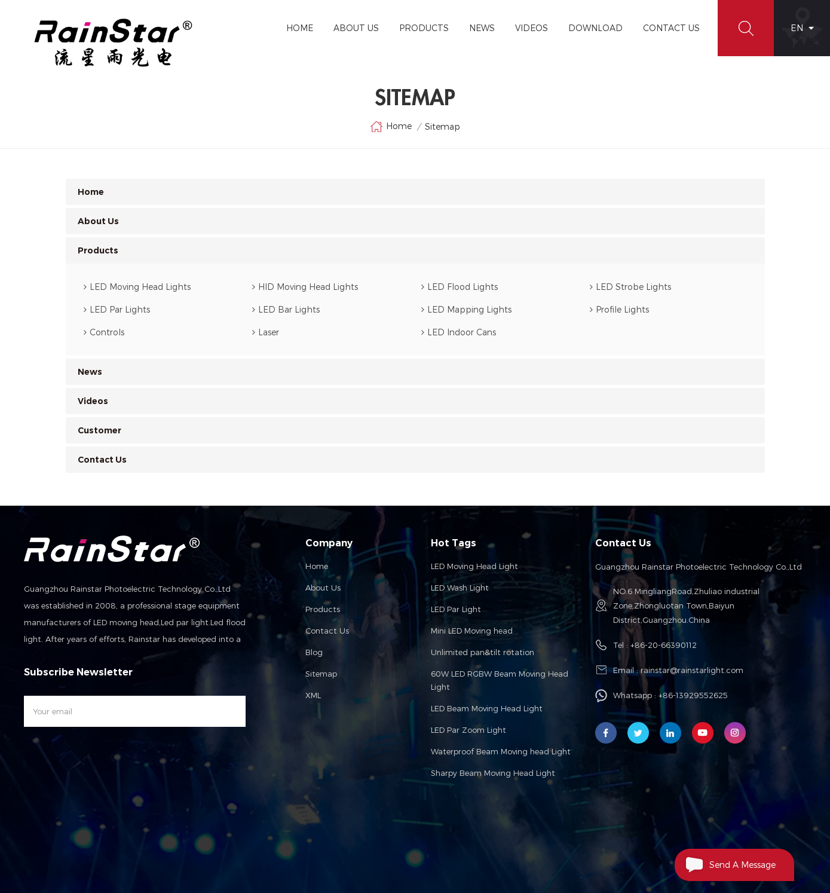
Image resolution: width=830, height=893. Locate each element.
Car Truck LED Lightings (66, 851)
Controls (104, 332)
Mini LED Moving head (472, 630)
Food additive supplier (388, 851)
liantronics (305, 840)
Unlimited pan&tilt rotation (482, 652)
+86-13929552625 (693, 695)
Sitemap (321, 673)
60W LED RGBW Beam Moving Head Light (499, 680)
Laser (265, 332)
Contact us (327, 630)
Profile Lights (619, 309)
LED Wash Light (460, 587)
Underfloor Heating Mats (304, 851)
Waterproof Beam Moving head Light (501, 751)
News (482, 28)
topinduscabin (575, 840)
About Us (356, 28)
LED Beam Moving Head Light (487, 708)
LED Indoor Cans (458, 332)
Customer (99, 430)
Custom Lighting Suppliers (184, 840)
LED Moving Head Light (474, 566)
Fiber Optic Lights (105, 840)
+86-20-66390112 (663, 645)
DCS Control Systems (148, 851)
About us (323, 587)
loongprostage (258, 840)
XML (313, 695)
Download (595, 28)
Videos (531, 28)
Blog (314, 652)
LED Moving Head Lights (137, 287)
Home (299, 28)
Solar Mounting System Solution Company (400, 840)
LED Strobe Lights (630, 287)
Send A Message (725, 865)
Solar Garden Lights (511, 840)
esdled (519, 851)
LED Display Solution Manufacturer (664, 840)
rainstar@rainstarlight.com (692, 670)
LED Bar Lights (286, 309)
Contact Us (671, 28)
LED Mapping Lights (466, 309)
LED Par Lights (117, 309)
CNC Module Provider (466, 851)
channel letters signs (223, 851)
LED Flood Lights (459, 287)
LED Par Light (456, 609)
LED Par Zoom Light (468, 730)
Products (424, 28)
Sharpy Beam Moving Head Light (493, 773)
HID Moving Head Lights (305, 287)
